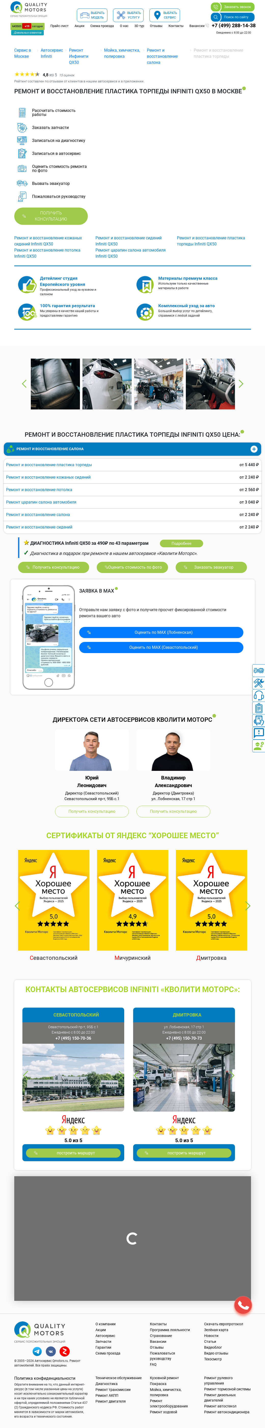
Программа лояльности (170, 1330)
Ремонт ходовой (163, 1412)
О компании (105, 1324)
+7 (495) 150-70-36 (73, 1038)
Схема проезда (102, 26)
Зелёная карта (216, 1330)
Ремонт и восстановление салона (162, 56)
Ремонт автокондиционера (226, 1412)
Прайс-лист (59, 26)
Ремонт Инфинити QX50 (78, 56)
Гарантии (103, 1347)
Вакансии (197, 26)
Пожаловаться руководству (162, 1356)
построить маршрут (76, 1153)
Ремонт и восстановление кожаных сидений (48, 477)
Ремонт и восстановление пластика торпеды (49, 464)
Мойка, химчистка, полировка (166, 1392)
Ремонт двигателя (110, 1401)
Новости (211, 1336)
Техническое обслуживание (118, 1378)
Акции (80, 26)
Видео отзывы (216, 1353)
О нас (124, 26)
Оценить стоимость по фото (135, 567)
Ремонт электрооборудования (169, 1403)
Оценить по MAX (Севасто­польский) (163, 647)
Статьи (210, 1341)
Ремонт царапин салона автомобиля (41, 502)
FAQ (153, 1364)
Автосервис (105, 1336)
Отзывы (156, 26)
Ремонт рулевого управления (218, 1380)
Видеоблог (213, 1347)
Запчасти (103, 1341)
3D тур (139, 26)
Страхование (161, 1336)
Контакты (176, 26)
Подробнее (181, 543)
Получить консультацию (51, 216)
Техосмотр (213, 1359)
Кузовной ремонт (164, 1378)
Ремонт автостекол (220, 1406)
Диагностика (106, 1384)
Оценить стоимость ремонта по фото (59, 169)
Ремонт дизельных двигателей (220, 1397)
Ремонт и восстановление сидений (39, 527)
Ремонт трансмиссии (113, 1390)
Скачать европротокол (223, 1324)
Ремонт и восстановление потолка (39, 489)
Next (241, 383)
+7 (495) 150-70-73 (184, 1038)
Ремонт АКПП (106, 1395)
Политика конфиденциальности (44, 1378)
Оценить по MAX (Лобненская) (164, 632)
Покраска (158, 1384)
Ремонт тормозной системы (227, 1389)
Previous (24, 383)
